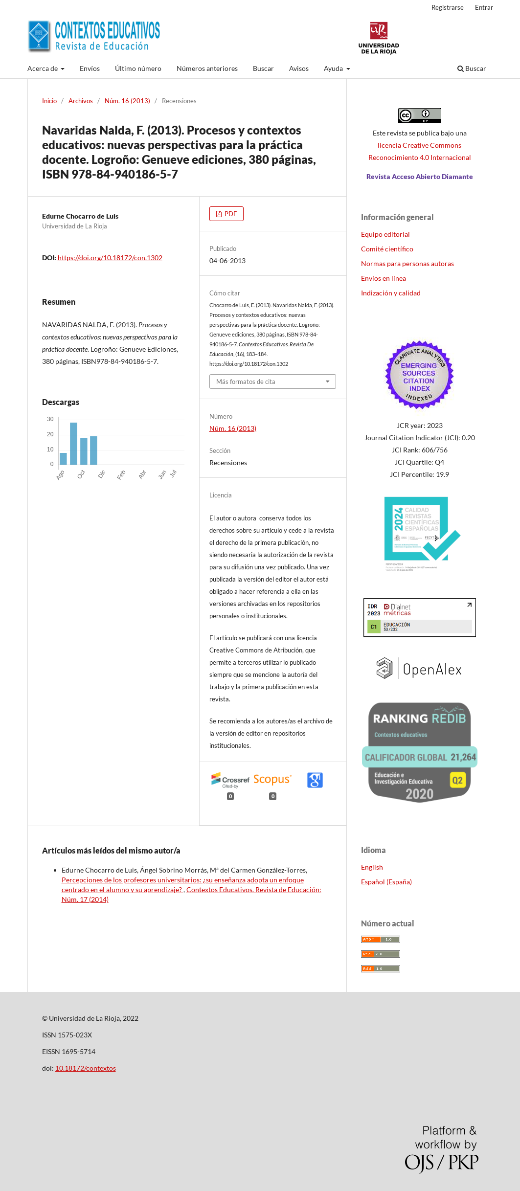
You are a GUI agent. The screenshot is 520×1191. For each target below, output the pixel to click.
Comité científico (387, 249)
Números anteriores (207, 68)
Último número (138, 68)
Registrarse (447, 7)
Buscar (263, 68)
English (372, 867)
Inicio (49, 101)
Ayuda (334, 68)
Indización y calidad (391, 293)
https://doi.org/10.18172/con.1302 (110, 257)
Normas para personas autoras (407, 263)
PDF (230, 214)
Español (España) (386, 881)
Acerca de (43, 68)
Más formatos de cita (245, 381)
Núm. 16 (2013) (127, 101)
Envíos (90, 68)
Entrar (484, 7)
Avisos (299, 68)
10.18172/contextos (85, 1068)
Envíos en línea (383, 278)
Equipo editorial (385, 234)
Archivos (80, 101)
